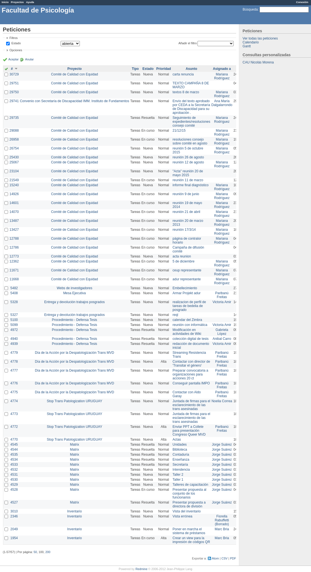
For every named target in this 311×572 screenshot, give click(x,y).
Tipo (135, 69)
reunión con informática (189, 325)
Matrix (74, 444)
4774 (14, 401)
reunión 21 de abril (186, 212)
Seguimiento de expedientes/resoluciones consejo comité (191, 121)
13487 (14, 221)
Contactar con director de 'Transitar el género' (191, 363)
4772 (14, 427)
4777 (14, 370)
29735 (14, 118)
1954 (14, 538)
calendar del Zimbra (187, 320)
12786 (14, 247)
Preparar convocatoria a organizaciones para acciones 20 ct (190, 374)
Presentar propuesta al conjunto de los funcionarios (189, 493)
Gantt (247, 46)
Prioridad (163, 69)
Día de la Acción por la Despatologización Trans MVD (74, 353)
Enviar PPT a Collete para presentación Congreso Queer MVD (189, 430)
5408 (14, 293)
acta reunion (181, 256)
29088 (14, 130)
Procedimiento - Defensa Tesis (74, 320)
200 (47, 552)
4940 (14, 339)
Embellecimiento (184, 288)
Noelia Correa (221, 401)
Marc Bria (222, 529)
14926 (14, 194)
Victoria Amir (222, 302)
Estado (16, 43)
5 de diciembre (183, 261)
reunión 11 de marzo (187, 180)
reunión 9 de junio (185, 194)
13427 (14, 230)
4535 (14, 454)
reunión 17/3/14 (184, 230)
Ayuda (30, 2)
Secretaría (180, 465)
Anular (29, 59)
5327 (14, 315)
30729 (14, 74)
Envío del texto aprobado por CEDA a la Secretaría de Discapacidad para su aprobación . (191, 107)
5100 (14, 320)
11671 (14, 270)
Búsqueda (250, 9)
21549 (14, 180)
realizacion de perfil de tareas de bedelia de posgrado (189, 306)
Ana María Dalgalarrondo (221, 103)
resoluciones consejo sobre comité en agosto (189, 141)
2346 (14, 516)
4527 (14, 502)
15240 (14, 185)
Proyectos (17, 2)
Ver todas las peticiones (260, 38)
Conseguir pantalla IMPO (191, 383)
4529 (14, 485)
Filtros (13, 38)
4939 (14, 344)
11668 (14, 279)
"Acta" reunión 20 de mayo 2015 (187, 173)
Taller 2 (177, 475)
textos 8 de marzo (185, 92)
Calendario (251, 42)
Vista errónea (182, 516)
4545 (14, 444)
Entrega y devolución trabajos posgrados (74, 302)
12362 (14, 261)
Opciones (15, 50)
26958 (14, 139)
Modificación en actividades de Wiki (186, 332)
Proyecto (74, 69)
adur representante (186, 279)
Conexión (302, 2)
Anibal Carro (222, 339)
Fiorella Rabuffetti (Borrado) (222, 520)
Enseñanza (180, 459)
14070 (14, 212)
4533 (14, 465)
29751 (14, 83)
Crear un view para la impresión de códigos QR (191, 540)
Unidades (179, 444)
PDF (233, 558)
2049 (14, 529)
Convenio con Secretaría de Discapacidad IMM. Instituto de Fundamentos (74, 101)
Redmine (141, 569)
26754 (14, 148)
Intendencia (181, 470)
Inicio (5, 2)
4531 (14, 475)
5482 (14, 288)
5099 (14, 325)
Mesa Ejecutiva (74, 293)
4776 (14, 383)
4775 (14, 392)
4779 (14, 353)
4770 (14, 439)
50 (35, 552)
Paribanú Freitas (221, 295)
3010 (14, 511)
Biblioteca (179, 449)
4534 (14, 459)
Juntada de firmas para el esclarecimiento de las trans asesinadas (191, 405)
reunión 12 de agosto (188, 162)
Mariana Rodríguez (221, 76)
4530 (14, 480)
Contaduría (180, 454)
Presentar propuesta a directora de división (189, 504)
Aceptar (13, 59)
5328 (14, 302)
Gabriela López (222, 332)
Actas (176, 439)
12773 (14, 256)
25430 (14, 157)
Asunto (191, 69)
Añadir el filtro (187, 43)
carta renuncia (183, 74)
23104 (14, 171)
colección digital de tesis (190, 339)
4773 (14, 414)
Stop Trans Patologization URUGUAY (74, 401)
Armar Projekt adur (186, 293)
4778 (14, 362)
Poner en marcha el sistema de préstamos (188, 531)
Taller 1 (177, 480)
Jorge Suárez (222, 444)
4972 (14, 330)
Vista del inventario (186, 511)
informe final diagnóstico (190, 185)
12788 (14, 238)
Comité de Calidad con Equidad (74, 74)
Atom (215, 558)
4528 (14, 490)
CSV (224, 558)
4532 (14, 470)
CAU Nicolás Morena (258, 62)
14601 (14, 203)
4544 (14, 449)
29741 (14, 101)
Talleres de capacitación (190, 485)
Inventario (74, 511)
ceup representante (186, 270)
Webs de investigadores (74, 288)
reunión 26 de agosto (188, 157)
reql (175, 315)
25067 (14, 162)
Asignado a (222, 69)
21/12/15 (179, 130)
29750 (14, 92)
